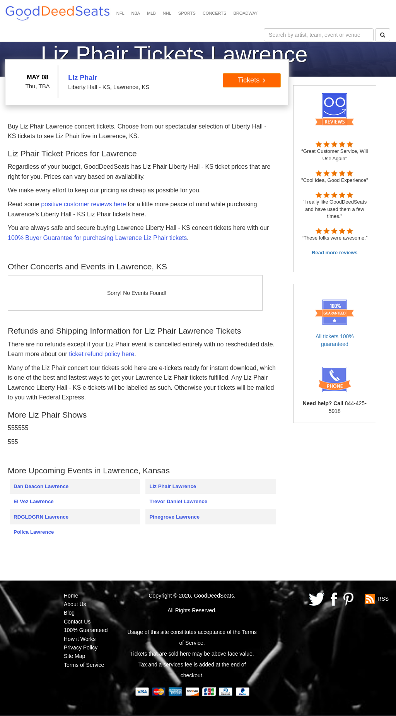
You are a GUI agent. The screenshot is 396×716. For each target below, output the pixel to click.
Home (71, 596)
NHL (167, 13)
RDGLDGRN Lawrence (41, 517)
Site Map (74, 656)
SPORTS (187, 13)
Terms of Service (84, 665)
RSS (383, 598)
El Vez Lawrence (34, 501)
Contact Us (77, 621)
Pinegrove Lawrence (174, 517)
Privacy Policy (80, 647)
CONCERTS (215, 13)
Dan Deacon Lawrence (41, 486)
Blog (69, 613)
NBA (135, 13)
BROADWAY (245, 13)
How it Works (80, 639)
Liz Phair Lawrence (172, 486)
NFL (120, 13)
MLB (151, 13)
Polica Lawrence (34, 532)
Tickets (252, 80)
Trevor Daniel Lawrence (178, 501)
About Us (75, 604)
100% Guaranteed (86, 630)
